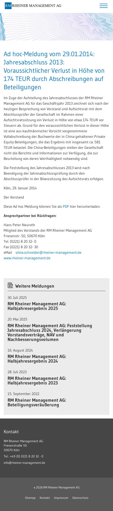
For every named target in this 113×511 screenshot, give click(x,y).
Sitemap (30, 497)
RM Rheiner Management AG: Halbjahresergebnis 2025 (37, 306)
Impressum (61, 497)
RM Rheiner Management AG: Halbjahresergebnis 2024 (37, 359)
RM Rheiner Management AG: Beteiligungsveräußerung (37, 402)
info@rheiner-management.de (24, 463)
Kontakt (45, 497)
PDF (66, 206)
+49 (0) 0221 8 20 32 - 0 (26, 456)
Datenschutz (80, 497)
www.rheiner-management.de (27, 258)
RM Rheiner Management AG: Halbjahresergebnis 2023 (37, 380)
